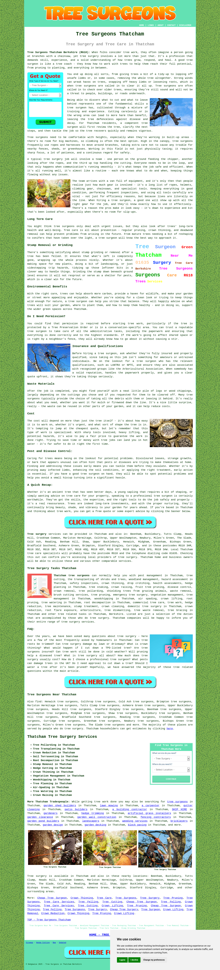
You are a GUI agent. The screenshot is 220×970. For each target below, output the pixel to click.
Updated (62, 943)
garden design (53, 824)
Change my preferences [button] (154, 960)
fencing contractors (155, 817)
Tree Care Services (59, 901)
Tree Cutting (112, 901)
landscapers (90, 821)
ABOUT (161, 25)
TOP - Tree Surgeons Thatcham (49, 919)
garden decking (95, 824)
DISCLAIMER (185, 25)
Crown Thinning (82, 898)
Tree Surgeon (150, 909)
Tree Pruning (173, 898)
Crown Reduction (52, 913)
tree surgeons (114, 724)
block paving (137, 824)
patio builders (76, 809)
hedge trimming (92, 813)
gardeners (50, 813)
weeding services (134, 821)
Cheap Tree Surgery (124, 909)
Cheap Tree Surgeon (52, 898)
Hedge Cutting (43, 943)
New (54, 943)
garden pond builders (43, 821)
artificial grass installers (149, 813)
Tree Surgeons (125, 898)
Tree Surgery (150, 898)
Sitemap (29, 943)
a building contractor (129, 809)
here (170, 728)
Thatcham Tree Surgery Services (62, 737)
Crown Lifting (112, 905)
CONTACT (171, 25)
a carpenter (151, 805)
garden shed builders (60, 805)
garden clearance (40, 817)
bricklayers (179, 821)
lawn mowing (109, 805)
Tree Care (104, 898)
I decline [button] (134, 960)
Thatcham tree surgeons (72, 575)
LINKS (151, 25)
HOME (141, 25)
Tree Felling (88, 901)
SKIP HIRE (179, 809)
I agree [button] (122, 960)
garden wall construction (96, 817)
